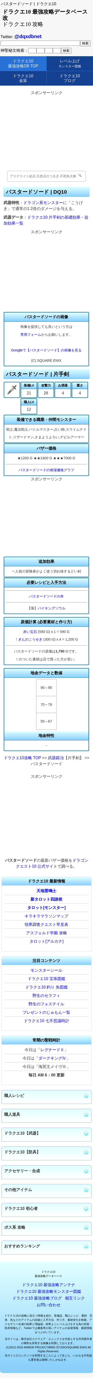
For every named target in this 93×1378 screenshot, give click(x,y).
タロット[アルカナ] (46, 941)
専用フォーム (30, 335)
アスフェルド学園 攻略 (46, 933)
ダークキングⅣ (52, 1058)
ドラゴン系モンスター (43, 203)
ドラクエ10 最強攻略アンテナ (48, 1285)
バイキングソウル (51, 608)
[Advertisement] (46, 131)
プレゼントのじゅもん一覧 (46, 1012)
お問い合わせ (49, 1305)
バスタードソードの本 (46, 596)
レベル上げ (70, 63)
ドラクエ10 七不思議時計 (46, 1021)
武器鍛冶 (56, 758)
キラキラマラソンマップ (46, 916)
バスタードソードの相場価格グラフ (46, 470)
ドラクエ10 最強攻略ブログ (37, 1298)
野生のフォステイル (46, 1004)
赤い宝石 (30, 632)
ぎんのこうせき (30, 639)
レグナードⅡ (52, 1050)
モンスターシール (46, 970)
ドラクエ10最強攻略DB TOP (23, 63)
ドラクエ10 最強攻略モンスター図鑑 (48, 1291)
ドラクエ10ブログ (70, 78)
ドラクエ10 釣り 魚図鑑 (46, 987)
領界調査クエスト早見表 (46, 924)
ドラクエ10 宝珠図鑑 (46, 979)
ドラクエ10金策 (23, 78)
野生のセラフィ (46, 995)
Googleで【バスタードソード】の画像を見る (46, 350)
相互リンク (75, 1298)
